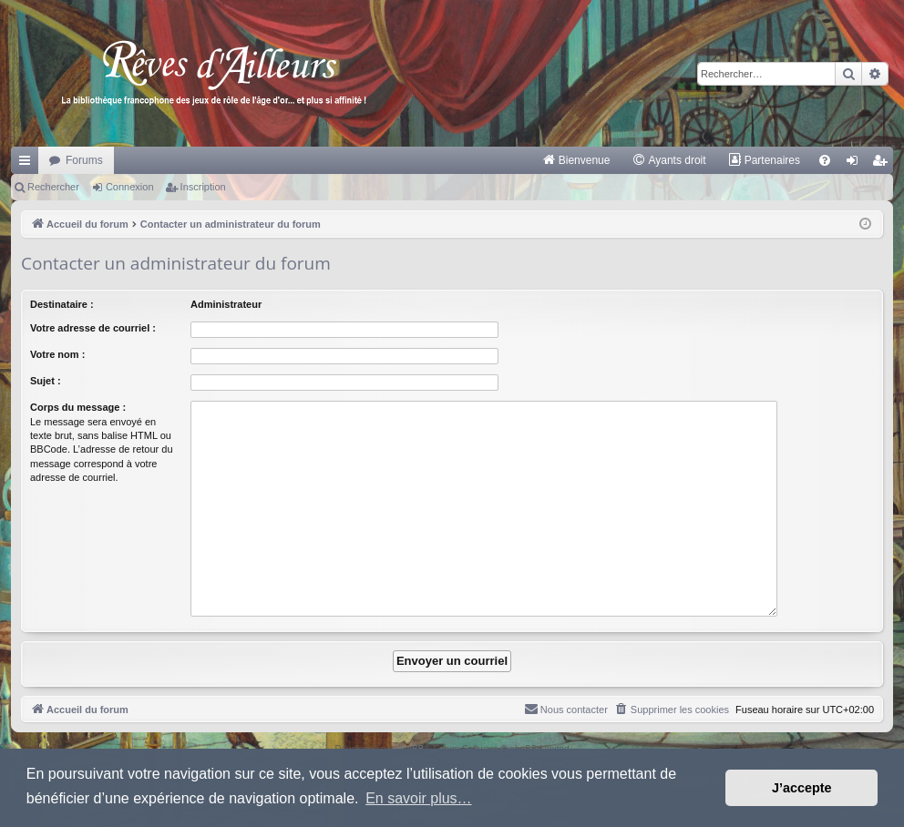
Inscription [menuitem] (883, 164)
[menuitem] (576, 160)
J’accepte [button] (802, 788)
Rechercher (53, 186)
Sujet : (45, 380)
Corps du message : (78, 407)
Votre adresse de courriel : (93, 327)
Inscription (203, 186)
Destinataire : (62, 304)
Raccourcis (28, 164)
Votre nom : (57, 354)
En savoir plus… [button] (418, 798)
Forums (84, 160)
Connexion (130, 186)
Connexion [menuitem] (856, 164)
